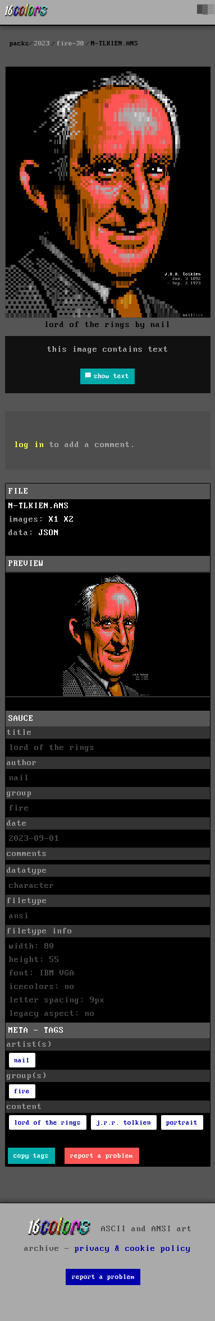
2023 (42, 43)
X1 (54, 519)
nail (22, 1060)
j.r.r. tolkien (123, 1122)
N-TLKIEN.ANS (38, 505)
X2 (69, 519)
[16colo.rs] (26, 12)
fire (22, 1091)
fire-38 (70, 43)
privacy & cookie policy (133, 1248)
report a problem (101, 1155)
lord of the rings (47, 1122)
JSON (49, 532)
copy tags (31, 1155)
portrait (182, 1122)
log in (29, 444)
